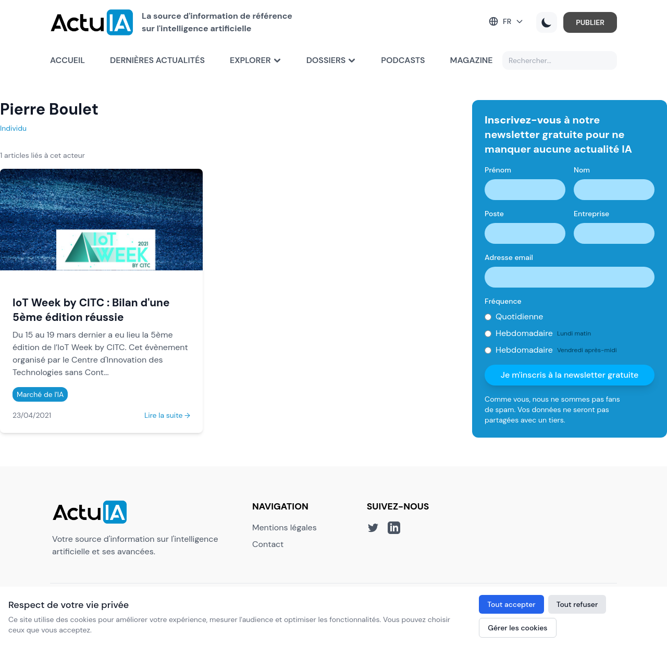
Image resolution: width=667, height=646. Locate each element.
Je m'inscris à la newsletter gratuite (570, 374)
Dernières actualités (157, 60)
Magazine (471, 60)
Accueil (67, 60)
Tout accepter (511, 604)
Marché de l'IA (40, 394)
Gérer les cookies (517, 627)
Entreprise (591, 213)
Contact (267, 544)
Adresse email (509, 257)
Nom (582, 170)
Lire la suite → (167, 415)
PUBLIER (590, 22)
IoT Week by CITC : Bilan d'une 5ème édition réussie (91, 309)
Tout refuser (577, 604)
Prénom (498, 170)
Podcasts (403, 60)
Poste (494, 213)
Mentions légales (284, 527)
